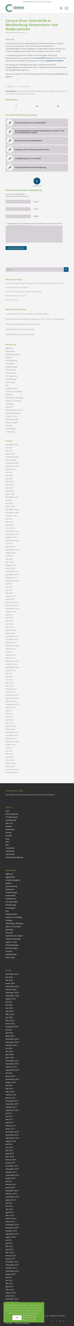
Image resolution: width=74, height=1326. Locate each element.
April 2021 (10, 503)
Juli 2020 (9, 519)
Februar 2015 (11, 655)
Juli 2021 (9, 500)
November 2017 (12, 574)
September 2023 (12, 466)
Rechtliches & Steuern (14, 410)
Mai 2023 (9, 478)
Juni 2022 (9, 488)
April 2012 (10, 757)
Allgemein (9, 348)
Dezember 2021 (12, 497)
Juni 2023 (9, 475)
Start (7, 811)
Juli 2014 (9, 673)
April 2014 (10, 683)
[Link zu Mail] (63, 1321)
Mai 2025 (9, 451)
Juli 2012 (9, 748)
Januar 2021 (10, 506)
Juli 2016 (9, 614)
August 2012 (11, 744)
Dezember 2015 (12, 636)
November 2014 (12, 661)
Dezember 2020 (12, 509)
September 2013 (12, 704)
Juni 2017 (9, 587)
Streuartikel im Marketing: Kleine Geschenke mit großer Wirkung (23, 291)
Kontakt (9, 835)
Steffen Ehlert (25, 86)
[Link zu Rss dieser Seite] (66, 1321)
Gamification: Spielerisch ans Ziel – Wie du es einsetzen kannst (43, 319)
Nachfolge (9, 404)
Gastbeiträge (11, 379)
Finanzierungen (11, 32)
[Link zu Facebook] (56, 1321)
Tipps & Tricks (11, 416)
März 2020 (10, 528)
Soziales (9, 826)
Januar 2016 (10, 633)
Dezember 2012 (12, 732)
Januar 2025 (10, 454)
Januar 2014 (10, 692)
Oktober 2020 (11, 515)
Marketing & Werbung (14, 397)
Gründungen (10, 382)
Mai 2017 (9, 590)
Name (36, 202)
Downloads (10, 363)
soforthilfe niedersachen (16, 94)
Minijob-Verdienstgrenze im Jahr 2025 (16, 296)
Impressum (10, 854)
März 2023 (10, 485)
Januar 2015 (10, 658)
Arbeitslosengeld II (13, 354)
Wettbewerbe (11, 428)
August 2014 (11, 670)
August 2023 (11, 469)
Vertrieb (9, 425)
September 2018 (12, 550)
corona (20, 91)
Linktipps (9, 394)
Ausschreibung (11, 360)
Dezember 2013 (12, 695)
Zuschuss (30, 94)
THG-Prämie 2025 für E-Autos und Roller (17, 287)
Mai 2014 (9, 679)
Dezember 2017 (12, 571)
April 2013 (10, 720)
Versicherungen (12, 422)
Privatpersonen (12, 817)
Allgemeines (10, 351)
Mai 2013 (9, 717)
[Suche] (60, 8)
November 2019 (12, 534)
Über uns (9, 823)
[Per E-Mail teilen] (58, 106)
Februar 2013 (11, 726)
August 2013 (11, 707)
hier (59, 51)
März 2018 (10, 562)
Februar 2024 (11, 460)
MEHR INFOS (29, 1318)
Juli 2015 (9, 652)
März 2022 (10, 491)
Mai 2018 (9, 559)
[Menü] (65, 8)
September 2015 (12, 645)
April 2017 (10, 593)
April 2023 (10, 481)
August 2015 (11, 649)
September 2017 (12, 580)
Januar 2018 (10, 568)
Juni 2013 (9, 714)
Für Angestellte (12, 376)
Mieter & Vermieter (13, 401)
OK (17, 1318)
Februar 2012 (11, 763)
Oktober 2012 (11, 738)
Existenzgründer (12, 814)
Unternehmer (11, 820)
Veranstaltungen (12, 419)
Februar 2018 (11, 565)
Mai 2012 (9, 754)
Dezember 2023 (12, 463)
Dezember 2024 (12, 457)
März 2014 (10, 686)
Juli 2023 (9, 472)
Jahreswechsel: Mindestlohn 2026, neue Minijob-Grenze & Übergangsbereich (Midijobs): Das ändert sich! (35, 283)
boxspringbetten (11, 314)
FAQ (7, 842)
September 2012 (12, 741)
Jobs (7, 385)
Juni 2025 (9, 447)
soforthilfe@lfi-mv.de (43, 58)
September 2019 (12, 540)
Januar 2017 (10, 599)
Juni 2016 (9, 618)
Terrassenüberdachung (13, 324)
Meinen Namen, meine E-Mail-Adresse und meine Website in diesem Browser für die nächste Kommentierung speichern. (35, 224)
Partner (9, 832)
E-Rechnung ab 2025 (11, 300)
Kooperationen (11, 388)
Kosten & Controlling (14, 391)
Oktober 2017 (11, 577)
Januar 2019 (10, 546)
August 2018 (11, 553)
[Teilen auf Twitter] (37, 106)
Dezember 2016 (12, 602)
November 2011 (12, 772)
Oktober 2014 (11, 664)
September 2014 (12, 667)
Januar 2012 (10, 766)
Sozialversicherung (13, 413)
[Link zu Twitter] (60, 1321)
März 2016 (10, 627)
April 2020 (10, 525)
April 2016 (10, 624)
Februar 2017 (11, 596)
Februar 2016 (11, 630)
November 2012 (12, 735)
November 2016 (12, 605)
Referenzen (10, 829)
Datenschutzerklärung (14, 857)
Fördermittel (21, 32)
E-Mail (36, 209)
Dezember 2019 (12, 531)
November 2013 (12, 698)
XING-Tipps (10, 432)
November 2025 (12, 444)
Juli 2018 (9, 556)
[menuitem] (60, 8)
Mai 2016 (9, 621)
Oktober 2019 (11, 537)
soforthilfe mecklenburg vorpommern (39, 91)
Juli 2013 (9, 710)
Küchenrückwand (12, 319)
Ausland (9, 357)
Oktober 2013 (11, 701)
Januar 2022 (10, 494)
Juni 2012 (9, 751)
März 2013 (10, 723)
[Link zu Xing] (53, 1321)
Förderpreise (11, 373)
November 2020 (12, 512)
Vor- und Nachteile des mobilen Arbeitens (34, 314)
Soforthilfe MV (61, 91)
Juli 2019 (9, 543)
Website (36, 216)
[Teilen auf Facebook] (16, 106)
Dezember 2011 (12, 769)
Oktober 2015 (11, 642)
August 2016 (11, 611)
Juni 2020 (9, 522)
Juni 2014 (9, 676)
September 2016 (12, 608)
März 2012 (10, 760)
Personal (9, 407)
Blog (7, 839)
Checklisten (10, 851)
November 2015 (12, 639)
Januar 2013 (10, 729)
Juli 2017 (9, 584)
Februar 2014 (11, 689)
